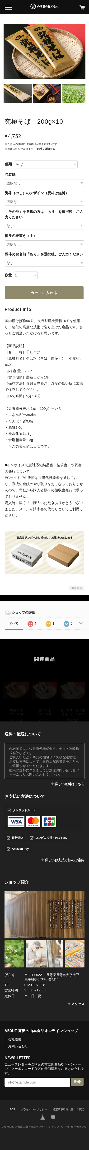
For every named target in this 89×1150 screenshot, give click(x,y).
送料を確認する (46, 148)
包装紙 (10, 174)
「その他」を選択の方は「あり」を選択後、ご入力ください (44, 214)
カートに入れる (44, 293)
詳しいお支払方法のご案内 (64, 860)
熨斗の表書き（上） (21, 235)
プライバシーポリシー (34, 1109)
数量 (8, 275)
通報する (76, 588)
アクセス (77, 1004)
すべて (13, 623)
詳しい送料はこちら (69, 784)
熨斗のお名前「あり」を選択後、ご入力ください (44, 254)
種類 (8, 164)
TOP (12, 1109)
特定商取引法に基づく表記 (68, 1109)
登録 (77, 1082)
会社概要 (14, 1039)
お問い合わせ (18, 1046)
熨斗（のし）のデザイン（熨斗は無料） (37, 193)
